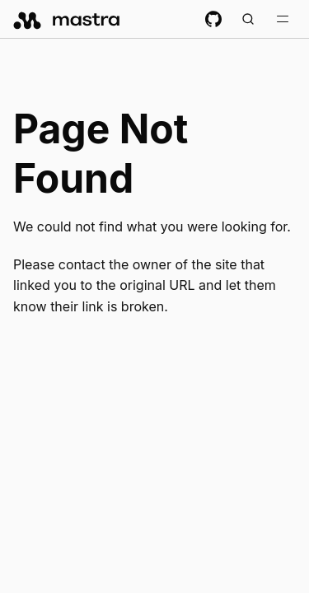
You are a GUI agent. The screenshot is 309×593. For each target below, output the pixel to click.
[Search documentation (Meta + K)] (248, 19)
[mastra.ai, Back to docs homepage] (67, 19)
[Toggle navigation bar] (282, 19)
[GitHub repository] (213, 19)
